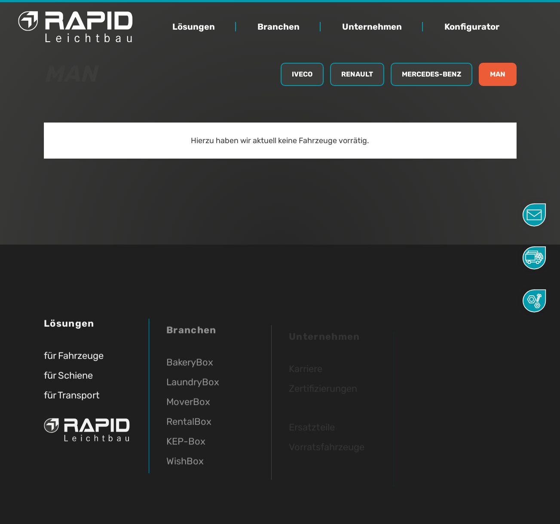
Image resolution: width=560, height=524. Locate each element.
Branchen (278, 27)
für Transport (72, 398)
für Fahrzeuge (74, 359)
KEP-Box (185, 449)
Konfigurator (471, 27)
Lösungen (193, 27)
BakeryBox (189, 370)
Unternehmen (372, 27)
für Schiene (68, 378)
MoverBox (188, 409)
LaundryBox (192, 389)
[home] (101, 27)
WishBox (185, 469)
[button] (204, 27)
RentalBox (188, 429)
